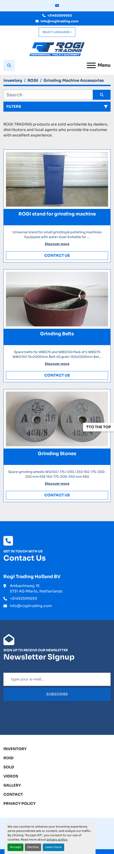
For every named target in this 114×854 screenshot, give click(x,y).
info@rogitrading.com (60, 21)
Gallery (12, 785)
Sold (8, 767)
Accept (15, 847)
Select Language (56, 32)
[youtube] (57, 5)
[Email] (57, 679)
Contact (13, 794)
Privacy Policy (19, 803)
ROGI (8, 758)
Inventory (15, 748)
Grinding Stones (57, 453)
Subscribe (57, 694)
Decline (33, 847)
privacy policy (57, 839)
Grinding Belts (57, 334)
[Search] (48, 95)
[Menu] (91, 65)
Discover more (57, 244)
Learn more (53, 847)
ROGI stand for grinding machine (57, 214)
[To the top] (98, 427)
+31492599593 (59, 15)
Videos (10, 776)
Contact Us (57, 255)
